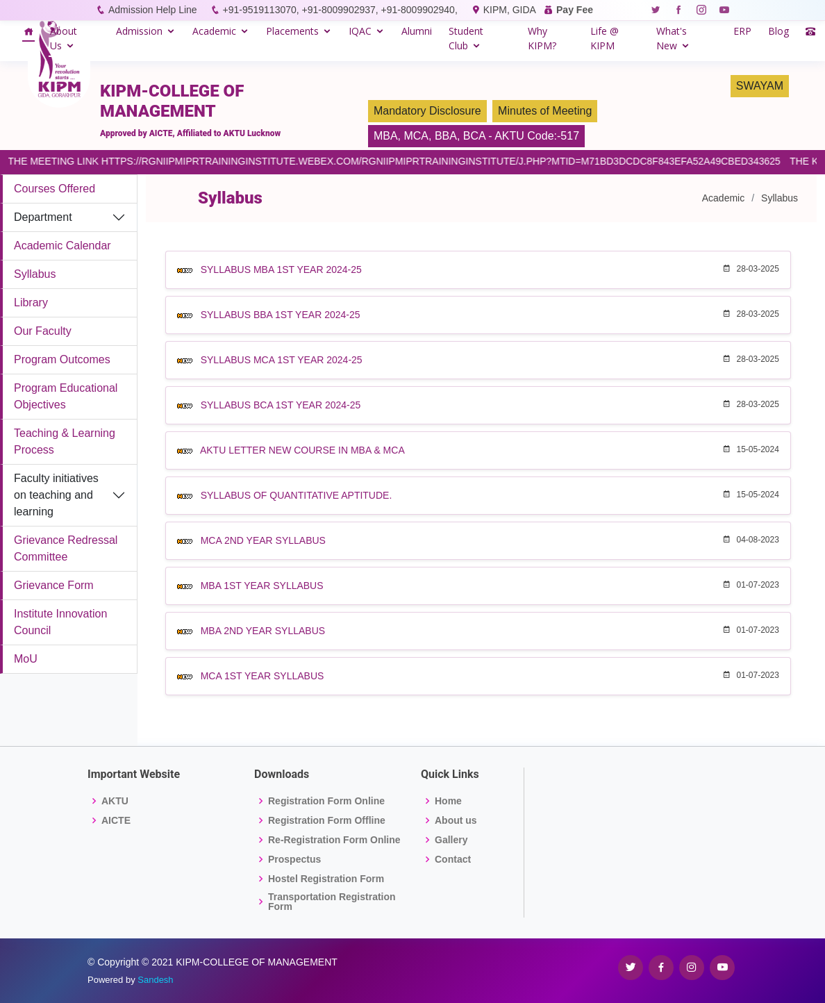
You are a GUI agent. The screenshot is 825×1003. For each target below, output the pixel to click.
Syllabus (35, 274)
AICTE (116, 820)
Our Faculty (43, 331)
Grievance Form (54, 585)
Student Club (466, 38)
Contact (453, 859)
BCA (474, 136)
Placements (292, 31)
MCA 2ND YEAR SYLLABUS (263, 540)
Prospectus (294, 859)
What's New (671, 38)
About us (456, 820)
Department (43, 217)
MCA (415, 136)
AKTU (114, 801)
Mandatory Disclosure (427, 111)
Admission (139, 31)
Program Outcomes (62, 359)
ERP (742, 31)
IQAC (360, 31)
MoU (26, 659)
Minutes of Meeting (545, 111)
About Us (63, 38)
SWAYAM (759, 86)
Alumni (416, 31)
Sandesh (155, 980)
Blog (778, 31)
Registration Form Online (326, 801)
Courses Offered (54, 188)
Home (448, 801)
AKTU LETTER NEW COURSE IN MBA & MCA (302, 450)
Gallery (451, 840)
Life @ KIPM (604, 38)
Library (31, 302)
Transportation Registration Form (332, 901)
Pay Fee (574, 9)
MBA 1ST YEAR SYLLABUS (262, 585)
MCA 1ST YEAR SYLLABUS (262, 675)
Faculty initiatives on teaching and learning (56, 494)
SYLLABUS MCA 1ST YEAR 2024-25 (281, 359)
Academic (214, 31)
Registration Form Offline (326, 820)
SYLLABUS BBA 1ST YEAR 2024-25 (280, 314)
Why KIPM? (542, 38)
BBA (446, 136)
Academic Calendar (62, 245)
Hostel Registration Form (326, 879)
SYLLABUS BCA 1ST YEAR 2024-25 (281, 405)
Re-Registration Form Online (334, 840)
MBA (386, 136)
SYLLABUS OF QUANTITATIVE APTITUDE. (296, 495)
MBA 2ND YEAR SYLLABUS (263, 630)
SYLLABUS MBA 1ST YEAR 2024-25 (281, 269)
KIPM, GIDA (509, 9)
